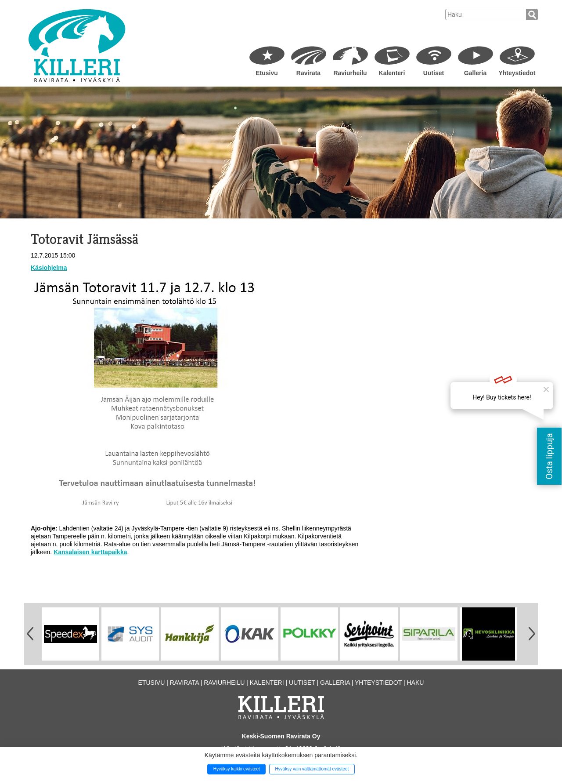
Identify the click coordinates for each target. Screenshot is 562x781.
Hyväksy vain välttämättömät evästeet (312, 768)
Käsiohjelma (49, 267)
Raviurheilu (350, 72)
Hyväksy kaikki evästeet (236, 768)
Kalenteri (392, 72)
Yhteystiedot (516, 72)
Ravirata (308, 72)
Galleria (475, 72)
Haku (415, 682)
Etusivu (267, 72)
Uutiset (433, 72)
